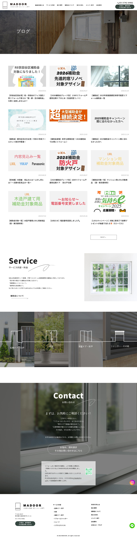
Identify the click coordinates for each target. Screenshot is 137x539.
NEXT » (103, 237)
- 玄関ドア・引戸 (58, 508)
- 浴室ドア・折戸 (58, 515)
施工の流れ (80, 5)
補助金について (69, 5)
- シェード (56, 522)
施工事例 (59, 5)
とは (39, 5)
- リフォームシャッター (60, 518)
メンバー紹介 (90, 5)
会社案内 (99, 5)
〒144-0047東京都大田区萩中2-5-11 (23, 515)
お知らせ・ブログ (96, 525)
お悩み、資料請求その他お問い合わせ (125, 6)
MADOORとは (95, 504)
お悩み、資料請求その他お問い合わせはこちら (68, 449)
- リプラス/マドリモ (59, 525)
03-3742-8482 (125, 2)
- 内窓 (55, 512)
